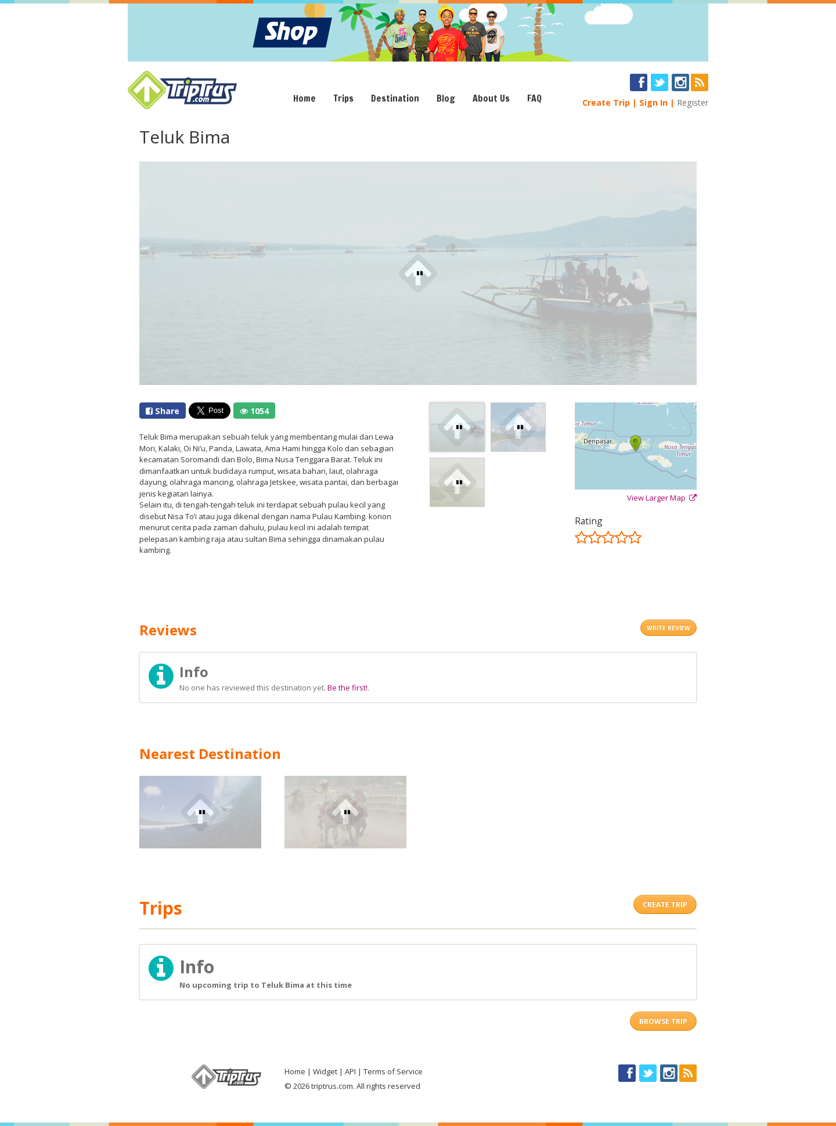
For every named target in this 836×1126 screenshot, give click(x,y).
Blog (446, 98)
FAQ (534, 98)
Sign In (653, 102)
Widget (325, 1071)
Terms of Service (393, 1071)
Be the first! (347, 687)
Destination (395, 98)
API (350, 1071)
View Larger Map (662, 497)
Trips (343, 98)
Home (304, 98)
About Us (491, 98)
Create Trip (606, 102)
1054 (254, 410)
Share (162, 410)
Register (692, 102)
